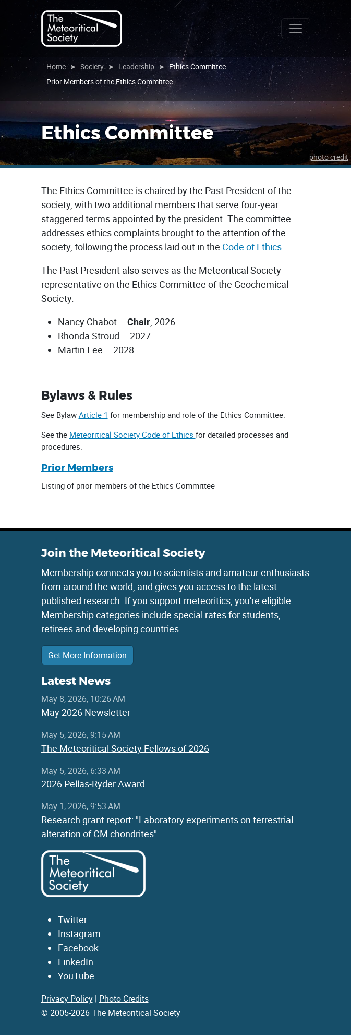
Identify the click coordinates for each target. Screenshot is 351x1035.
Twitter (72, 919)
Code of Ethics (252, 246)
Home (56, 66)
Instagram (79, 933)
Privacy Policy (67, 998)
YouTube (76, 975)
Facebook (78, 947)
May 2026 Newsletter (85, 712)
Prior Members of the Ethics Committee (109, 81)
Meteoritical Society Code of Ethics (132, 434)
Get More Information (87, 655)
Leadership (136, 66)
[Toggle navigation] (295, 28)
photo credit (328, 157)
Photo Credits (124, 998)
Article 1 (93, 415)
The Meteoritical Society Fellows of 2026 (125, 748)
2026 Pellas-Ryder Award (93, 783)
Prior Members (77, 468)
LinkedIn (75, 961)
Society (92, 66)
